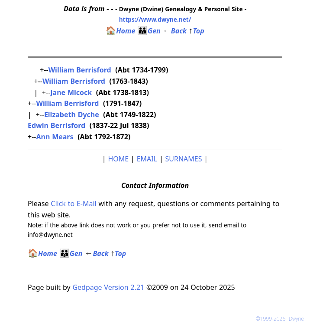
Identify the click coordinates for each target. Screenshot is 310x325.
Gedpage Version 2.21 (108, 287)
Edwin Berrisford (56, 125)
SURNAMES (183, 159)
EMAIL (147, 159)
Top (196, 31)
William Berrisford (79, 70)
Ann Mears (54, 136)
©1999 (281, 318)
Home (120, 31)
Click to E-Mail (73, 203)
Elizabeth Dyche (71, 114)
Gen (149, 31)
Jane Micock (71, 92)
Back (175, 31)
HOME (118, 159)
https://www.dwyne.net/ (155, 19)
